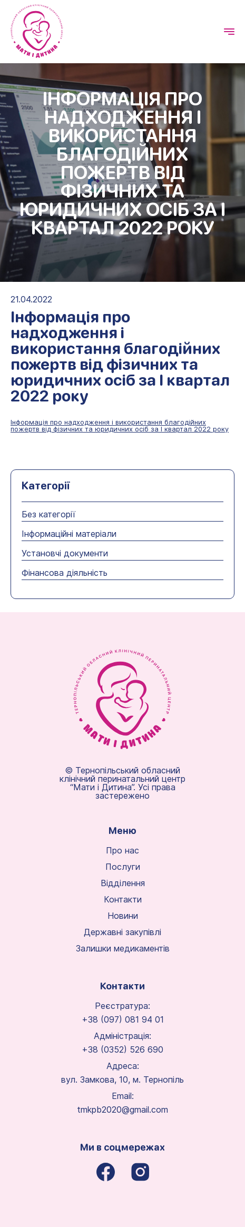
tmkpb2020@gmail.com (122, 1109)
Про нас (122, 850)
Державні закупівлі (122, 932)
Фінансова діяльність (64, 572)
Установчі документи (65, 553)
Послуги (122, 866)
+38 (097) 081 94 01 (123, 1019)
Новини (122, 915)
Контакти (123, 899)
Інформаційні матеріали (69, 533)
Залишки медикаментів (123, 948)
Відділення (123, 883)
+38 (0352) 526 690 (122, 1049)
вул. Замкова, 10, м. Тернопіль (122, 1079)
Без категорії (48, 514)
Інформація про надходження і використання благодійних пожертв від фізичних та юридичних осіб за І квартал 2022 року (120, 426)
